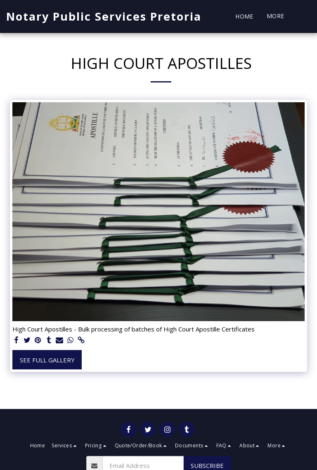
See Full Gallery (47, 360)
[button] (304, 16)
